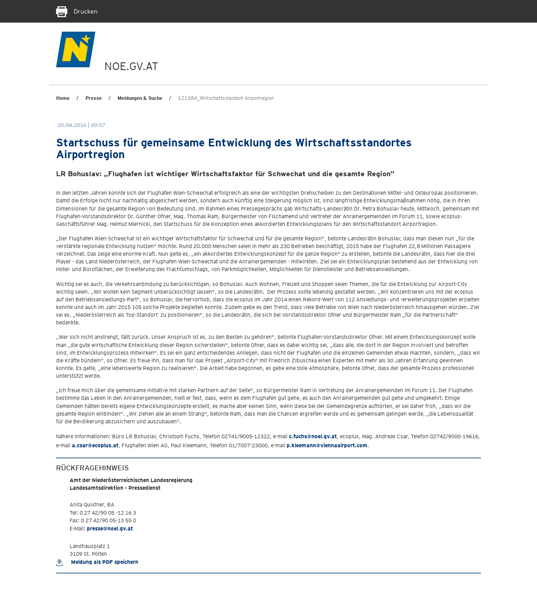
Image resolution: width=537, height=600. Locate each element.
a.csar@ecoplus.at (95, 445)
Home (63, 98)
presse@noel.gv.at (110, 528)
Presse (93, 98)
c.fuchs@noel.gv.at (313, 436)
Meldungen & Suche (140, 98)
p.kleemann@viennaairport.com (327, 445)
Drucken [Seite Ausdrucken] (77, 11)
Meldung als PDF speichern (97, 561)
